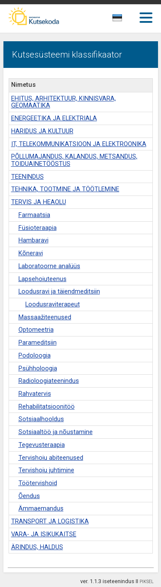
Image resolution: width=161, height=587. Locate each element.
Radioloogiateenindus (48, 381)
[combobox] (127, 20)
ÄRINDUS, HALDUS (37, 547)
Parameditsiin (37, 342)
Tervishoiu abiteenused (50, 458)
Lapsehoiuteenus (42, 279)
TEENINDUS (27, 176)
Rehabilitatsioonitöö (46, 406)
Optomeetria (36, 329)
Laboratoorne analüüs (49, 266)
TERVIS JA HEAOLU (38, 202)
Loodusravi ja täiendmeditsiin (59, 291)
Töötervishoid (37, 483)
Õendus (29, 496)
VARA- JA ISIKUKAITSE (43, 534)
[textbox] (125, 19)
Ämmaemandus (41, 508)
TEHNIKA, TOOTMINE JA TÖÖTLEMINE (65, 189)
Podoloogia (34, 355)
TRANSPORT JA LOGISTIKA (50, 521)
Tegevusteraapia (41, 445)
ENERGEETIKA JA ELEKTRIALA (54, 118)
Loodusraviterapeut (52, 304)
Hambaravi (33, 240)
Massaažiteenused (44, 317)
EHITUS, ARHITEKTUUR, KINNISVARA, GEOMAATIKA (63, 102)
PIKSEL (147, 581)
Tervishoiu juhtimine (46, 470)
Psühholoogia (37, 368)
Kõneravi (30, 253)
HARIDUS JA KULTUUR (42, 131)
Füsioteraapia (37, 228)
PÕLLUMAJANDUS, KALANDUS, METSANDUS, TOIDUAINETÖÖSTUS (74, 160)
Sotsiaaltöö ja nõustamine (55, 432)
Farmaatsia (34, 215)
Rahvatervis (34, 393)
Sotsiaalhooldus (41, 419)
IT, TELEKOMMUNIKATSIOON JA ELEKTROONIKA (78, 144)
